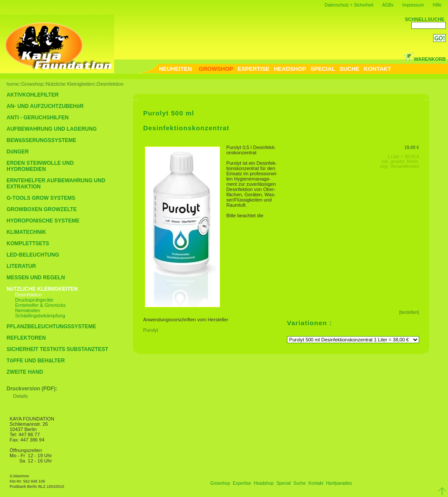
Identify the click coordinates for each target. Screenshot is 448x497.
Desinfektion (110, 84)
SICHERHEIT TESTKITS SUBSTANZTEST (57, 349)
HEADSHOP (290, 69)
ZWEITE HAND (25, 372)
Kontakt (315, 483)
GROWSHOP (216, 69)
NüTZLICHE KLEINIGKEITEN (42, 289)
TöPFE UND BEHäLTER (36, 361)
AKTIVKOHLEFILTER (33, 95)
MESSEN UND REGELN (36, 278)
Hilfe (437, 5)
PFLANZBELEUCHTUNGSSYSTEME (51, 326)
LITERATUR (21, 266)
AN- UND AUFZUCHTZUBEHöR (45, 106)
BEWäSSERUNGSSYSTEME (41, 140)
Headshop (264, 483)
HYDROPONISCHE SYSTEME (43, 221)
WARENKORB (424, 59)
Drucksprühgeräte (34, 299)
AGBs (387, 5)
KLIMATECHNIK (26, 232)
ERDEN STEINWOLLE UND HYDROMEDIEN (40, 166)
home (13, 84)
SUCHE (350, 69)
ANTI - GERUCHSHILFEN (38, 118)
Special (283, 483)
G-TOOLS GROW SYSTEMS (41, 198)
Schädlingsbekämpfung (40, 315)
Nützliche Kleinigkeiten (70, 84)
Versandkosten (404, 166)
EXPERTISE (254, 69)
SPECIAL (323, 69)
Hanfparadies (339, 483)
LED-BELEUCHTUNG (33, 255)
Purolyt (152, 330)
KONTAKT (378, 69)
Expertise (242, 483)
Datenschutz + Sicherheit (349, 5)
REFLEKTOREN (26, 338)
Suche (300, 483)
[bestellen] (409, 312)
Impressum (413, 5)
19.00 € (411, 147)
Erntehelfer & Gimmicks (40, 305)
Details (20, 396)
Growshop (32, 84)
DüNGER (18, 152)
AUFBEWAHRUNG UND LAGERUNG (52, 129)
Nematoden (27, 310)
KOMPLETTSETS (28, 243)
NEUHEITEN (175, 69)
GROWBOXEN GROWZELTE (42, 209)
